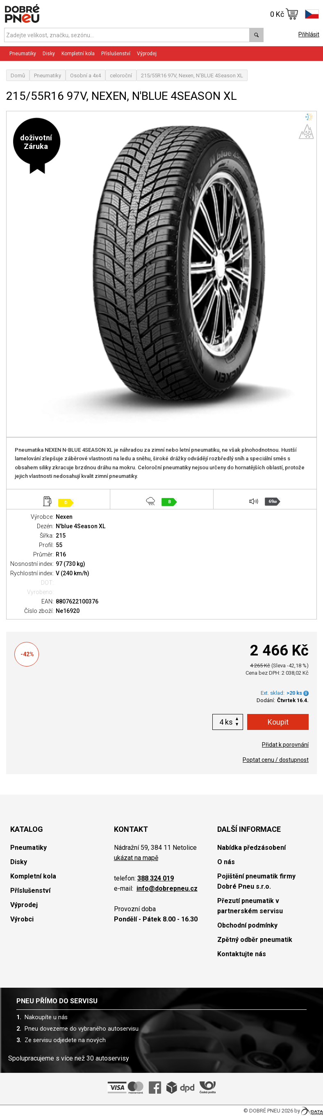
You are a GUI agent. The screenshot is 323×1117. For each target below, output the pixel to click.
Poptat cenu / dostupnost (276, 760)
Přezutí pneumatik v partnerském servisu (250, 906)
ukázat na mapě (136, 858)
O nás (226, 862)
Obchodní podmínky (247, 925)
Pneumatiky (22, 53)
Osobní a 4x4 (85, 75)
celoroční (121, 75)
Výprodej (147, 53)
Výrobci (22, 919)
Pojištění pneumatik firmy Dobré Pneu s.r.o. (256, 881)
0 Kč (284, 14)
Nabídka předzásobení (251, 847)
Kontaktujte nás (241, 954)
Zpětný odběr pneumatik (254, 940)
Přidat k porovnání (285, 744)
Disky (49, 53)
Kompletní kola (78, 53)
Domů (18, 75)
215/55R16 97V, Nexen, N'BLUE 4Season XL (192, 75)
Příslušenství (115, 53)
